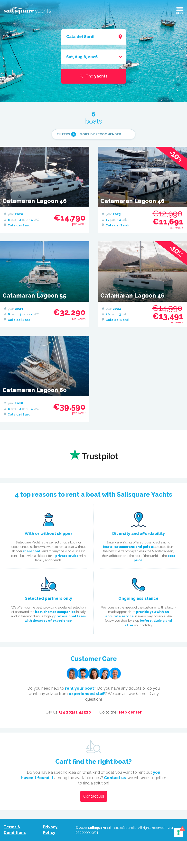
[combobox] (93, 36)
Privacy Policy (50, 830)
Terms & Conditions (15, 830)
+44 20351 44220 (74, 712)
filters (66, 134)
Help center (129, 712)
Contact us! (93, 796)
